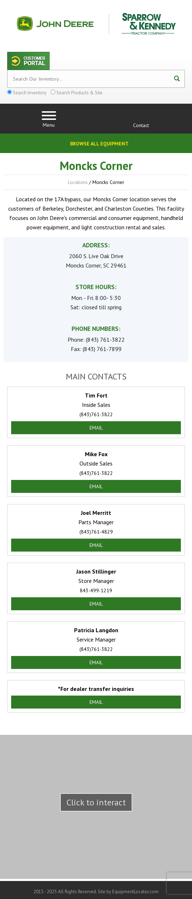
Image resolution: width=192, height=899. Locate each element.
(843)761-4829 (96, 532)
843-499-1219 (96, 590)
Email (96, 427)
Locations (78, 182)
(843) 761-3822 (105, 339)
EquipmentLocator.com (135, 892)
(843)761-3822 (96, 414)
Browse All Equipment (99, 143)
